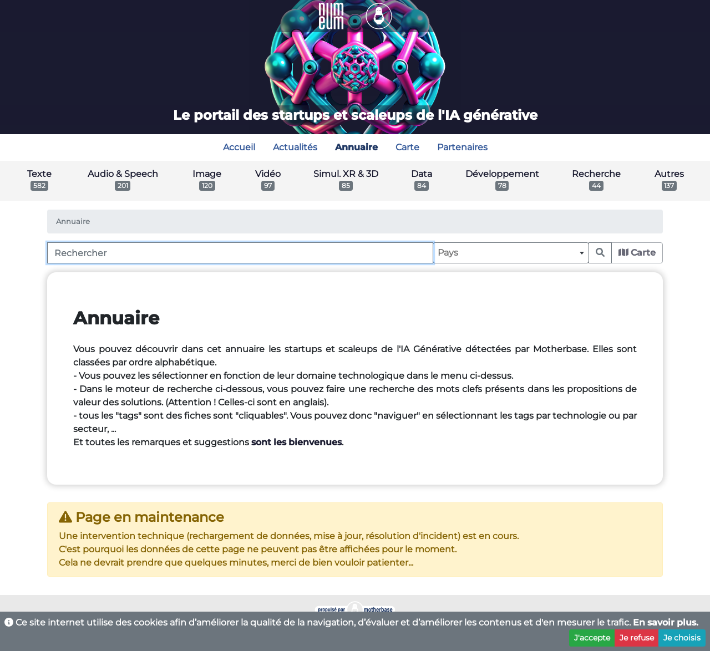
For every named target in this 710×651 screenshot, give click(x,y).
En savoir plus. (665, 622)
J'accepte (592, 638)
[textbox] (511, 253)
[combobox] (511, 252)
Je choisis (682, 638)
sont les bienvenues (296, 442)
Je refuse (637, 638)
